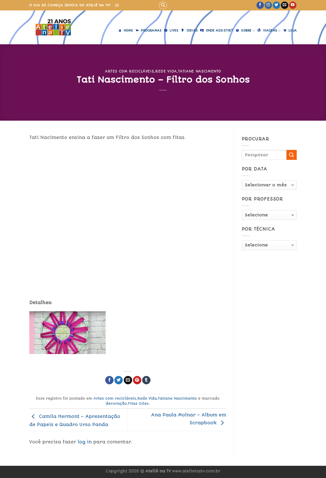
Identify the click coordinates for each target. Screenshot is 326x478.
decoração (116, 403)
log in (85, 441)
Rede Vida (166, 71)
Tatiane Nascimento (199, 71)
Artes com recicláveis (129, 71)
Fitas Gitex (138, 403)
